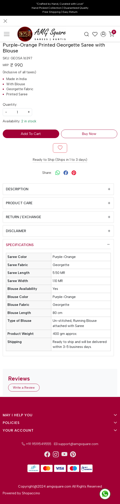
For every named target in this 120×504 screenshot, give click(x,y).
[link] (86, 34)
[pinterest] (74, 173)
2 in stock (28, 121)
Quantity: (10, 105)
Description (17, 189)
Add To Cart (31, 134)
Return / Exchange (23, 217)
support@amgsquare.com (75, 444)
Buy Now (89, 134)
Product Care (19, 203)
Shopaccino (31, 493)
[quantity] (17, 112)
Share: (47, 173)
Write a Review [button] (24, 388)
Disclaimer (16, 231)
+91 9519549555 (36, 444)
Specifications (20, 245)
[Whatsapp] (58, 173)
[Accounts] (103, 34)
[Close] (5, 21)
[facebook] (66, 173)
